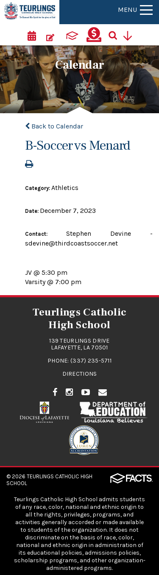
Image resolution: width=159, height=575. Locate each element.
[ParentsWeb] (72, 34)
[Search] (115, 34)
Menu (135, 10)
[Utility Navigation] (130, 34)
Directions (79, 373)
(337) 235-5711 (91, 360)
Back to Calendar (54, 126)
